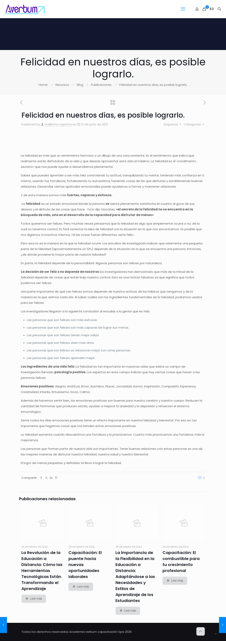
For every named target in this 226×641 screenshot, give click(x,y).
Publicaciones (101, 85)
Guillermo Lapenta (58, 124)
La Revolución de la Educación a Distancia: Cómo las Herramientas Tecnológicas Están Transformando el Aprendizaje (41, 570)
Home (43, 85)
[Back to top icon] (200, 631)
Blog (80, 85)
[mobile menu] (183, 9)
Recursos (62, 85)
